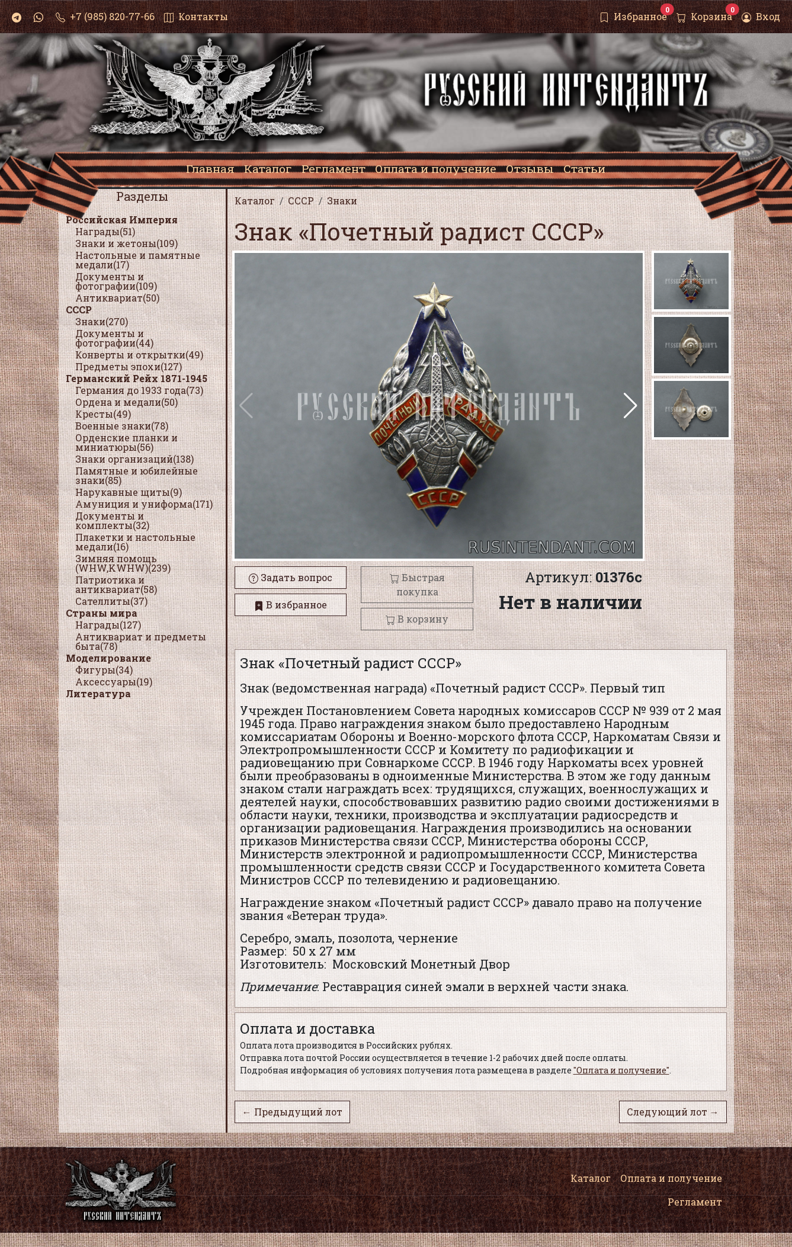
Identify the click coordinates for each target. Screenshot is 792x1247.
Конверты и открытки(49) (139, 354)
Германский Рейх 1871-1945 (136, 378)
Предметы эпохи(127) (128, 366)
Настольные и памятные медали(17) (137, 260)
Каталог (590, 1178)
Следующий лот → (673, 1111)
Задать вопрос (290, 577)
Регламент (695, 1201)
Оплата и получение (671, 1178)
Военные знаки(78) (121, 425)
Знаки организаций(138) (134, 459)
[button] (631, 406)
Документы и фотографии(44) (114, 338)
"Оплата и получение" (621, 1070)
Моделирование (108, 658)
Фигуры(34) (104, 669)
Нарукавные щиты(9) (128, 492)
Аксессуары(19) (113, 681)
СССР (79, 309)
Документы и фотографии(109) (116, 281)
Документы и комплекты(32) (112, 520)
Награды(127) (108, 624)
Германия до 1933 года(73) (139, 390)
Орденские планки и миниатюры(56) (126, 442)
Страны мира (101, 613)
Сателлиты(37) (111, 601)
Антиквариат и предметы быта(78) (140, 641)
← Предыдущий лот (292, 1111)
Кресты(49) (103, 414)
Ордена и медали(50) (126, 402)
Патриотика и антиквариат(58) (116, 584)
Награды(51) (105, 231)
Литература (98, 693)
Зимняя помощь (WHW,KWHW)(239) (123, 563)
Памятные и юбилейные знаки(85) (136, 475)
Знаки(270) (101, 321)
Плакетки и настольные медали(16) (135, 542)
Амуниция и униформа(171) (144, 504)
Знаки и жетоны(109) (126, 243)
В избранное (290, 604)
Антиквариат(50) (117, 297)
